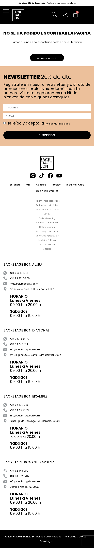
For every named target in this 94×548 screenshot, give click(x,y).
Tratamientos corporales (47, 201)
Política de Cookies (75, 537)
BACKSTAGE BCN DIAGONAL (26, 330)
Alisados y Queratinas (47, 231)
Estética (15, 185)
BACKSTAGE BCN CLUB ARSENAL (29, 462)
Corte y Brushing (47, 218)
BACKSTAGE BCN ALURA (22, 264)
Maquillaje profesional (47, 223)
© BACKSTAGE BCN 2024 (20, 537)
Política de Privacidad (57, 124)
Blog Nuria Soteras (47, 191)
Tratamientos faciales (47, 205)
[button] (7, 11)
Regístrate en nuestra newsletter (61, 3)
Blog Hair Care (75, 185)
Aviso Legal (46, 541)
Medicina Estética (47, 240)
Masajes (47, 249)
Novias (47, 214)
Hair (27, 185)
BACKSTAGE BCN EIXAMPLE (25, 396)
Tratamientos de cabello (47, 209)
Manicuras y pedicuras (47, 236)
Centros (41, 185)
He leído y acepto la (38, 123)
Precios (56, 185)
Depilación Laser (47, 244)
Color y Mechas (47, 227)
